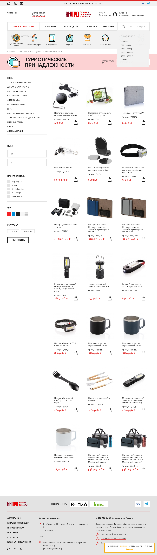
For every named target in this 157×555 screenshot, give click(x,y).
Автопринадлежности (18, 91)
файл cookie (124, 546)
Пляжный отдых (15, 122)
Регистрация (105, 15)
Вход (101, 13)
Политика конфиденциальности (113, 534)
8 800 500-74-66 (71, 3)
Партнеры (12, 532)
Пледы (10, 78)
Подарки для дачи (16, 105)
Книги (10, 127)
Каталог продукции (18, 523)
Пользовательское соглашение (113, 539)
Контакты (12, 537)
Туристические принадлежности (23, 118)
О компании (14, 518)
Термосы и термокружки (19, 82)
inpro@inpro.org (50, 530)
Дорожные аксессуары (18, 87)
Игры (9, 109)
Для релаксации (15, 131)
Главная (10, 52)
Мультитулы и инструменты (20, 113)
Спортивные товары (17, 96)
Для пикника (13, 100)
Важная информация (19, 542)
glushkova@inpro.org (52, 549)
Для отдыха (28, 52)
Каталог (19, 52)
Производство (15, 528)
